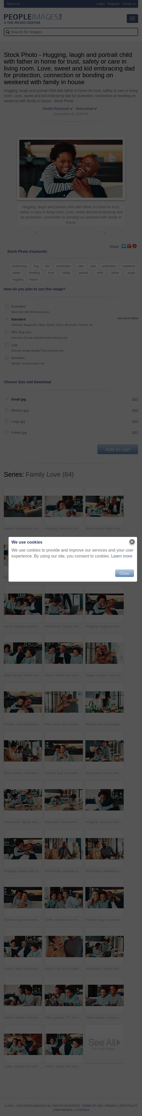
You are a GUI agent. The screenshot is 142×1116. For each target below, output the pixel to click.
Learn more (120, 558)
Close (123, 575)
